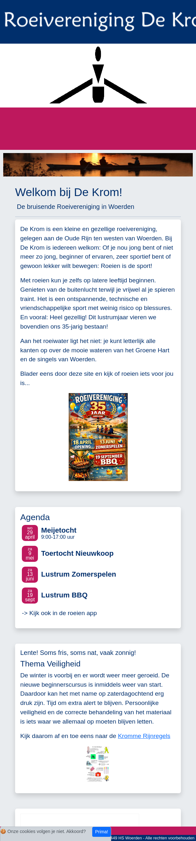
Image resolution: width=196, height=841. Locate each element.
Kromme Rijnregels (144, 736)
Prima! (101, 831)
